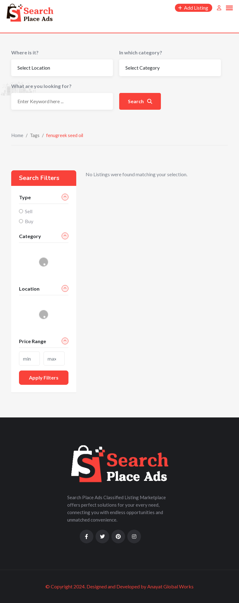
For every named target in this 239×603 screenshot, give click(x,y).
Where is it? (25, 52)
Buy (29, 221)
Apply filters (44, 377)
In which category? (140, 52)
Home (17, 135)
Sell (28, 211)
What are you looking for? (41, 86)
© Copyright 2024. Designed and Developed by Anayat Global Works (119, 586)
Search (140, 101)
